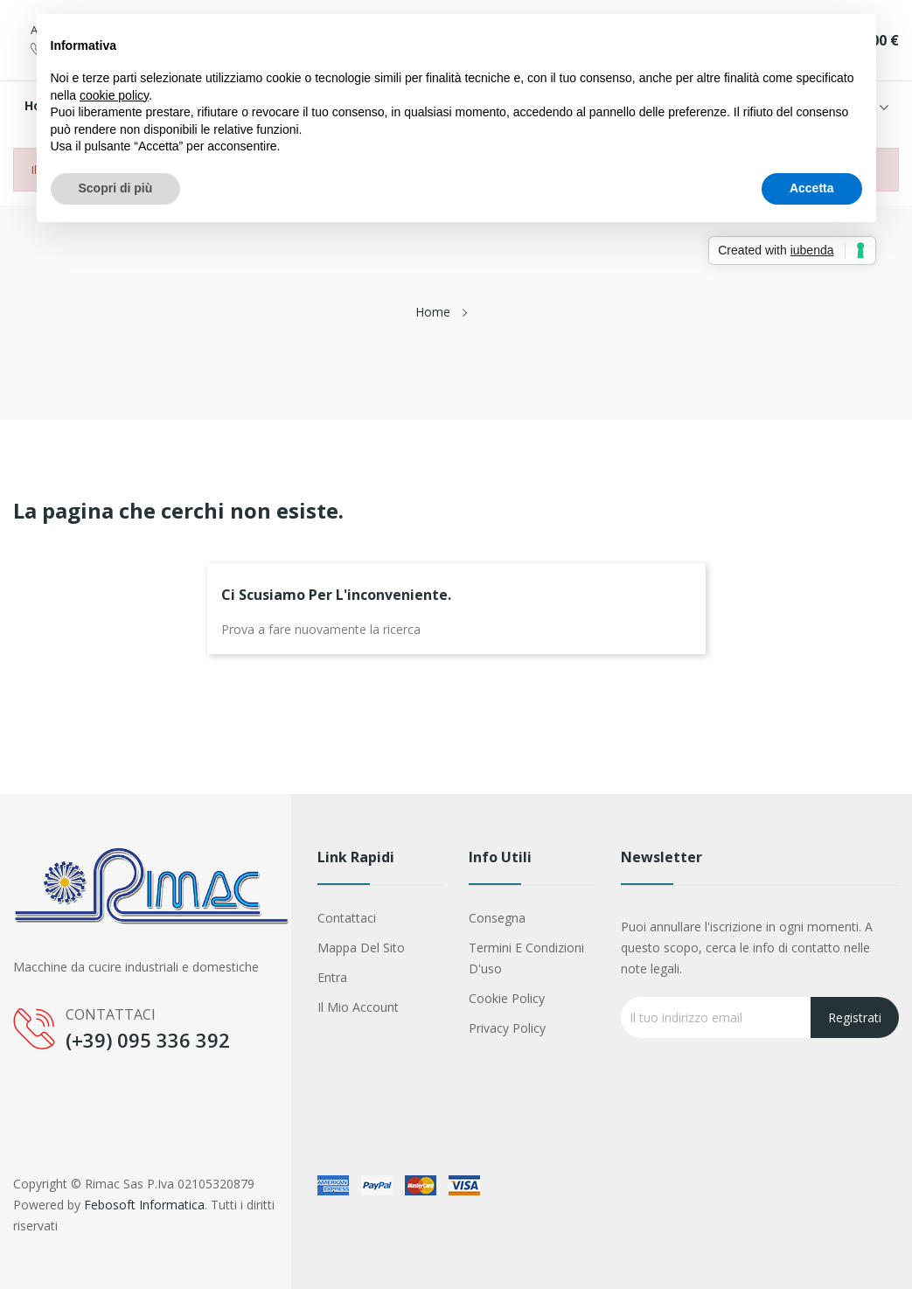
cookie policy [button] (114, 95)
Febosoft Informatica (144, 1204)
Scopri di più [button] (116, 188)
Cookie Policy (507, 998)
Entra (332, 977)
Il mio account (358, 1007)
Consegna (497, 917)
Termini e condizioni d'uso (526, 958)
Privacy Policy (507, 1028)
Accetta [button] (812, 188)
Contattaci (346, 917)
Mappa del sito (361, 947)
